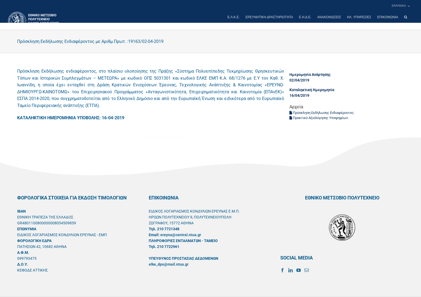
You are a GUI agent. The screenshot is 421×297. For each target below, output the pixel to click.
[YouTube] (298, 270)
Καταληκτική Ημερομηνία (311, 90)
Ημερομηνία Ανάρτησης (310, 74)
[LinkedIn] (290, 270)
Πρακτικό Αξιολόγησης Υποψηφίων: (319, 118)
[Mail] (306, 270)
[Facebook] (282, 270)
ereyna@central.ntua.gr (180, 235)
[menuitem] (400, 6)
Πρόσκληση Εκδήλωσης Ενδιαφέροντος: (322, 113)
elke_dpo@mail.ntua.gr (168, 264)
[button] (405, 17)
